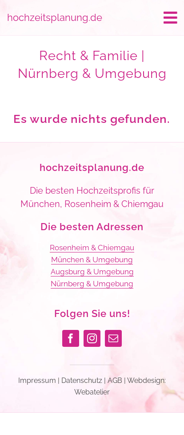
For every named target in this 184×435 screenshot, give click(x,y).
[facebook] (70, 338)
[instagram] (92, 338)
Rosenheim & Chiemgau (92, 247)
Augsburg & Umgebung (92, 271)
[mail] (113, 338)
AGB (115, 380)
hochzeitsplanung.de (92, 167)
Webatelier (92, 392)
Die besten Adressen (92, 226)
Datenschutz (81, 380)
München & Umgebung (92, 259)
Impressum (37, 380)
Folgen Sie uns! (92, 313)
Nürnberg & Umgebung (92, 283)
